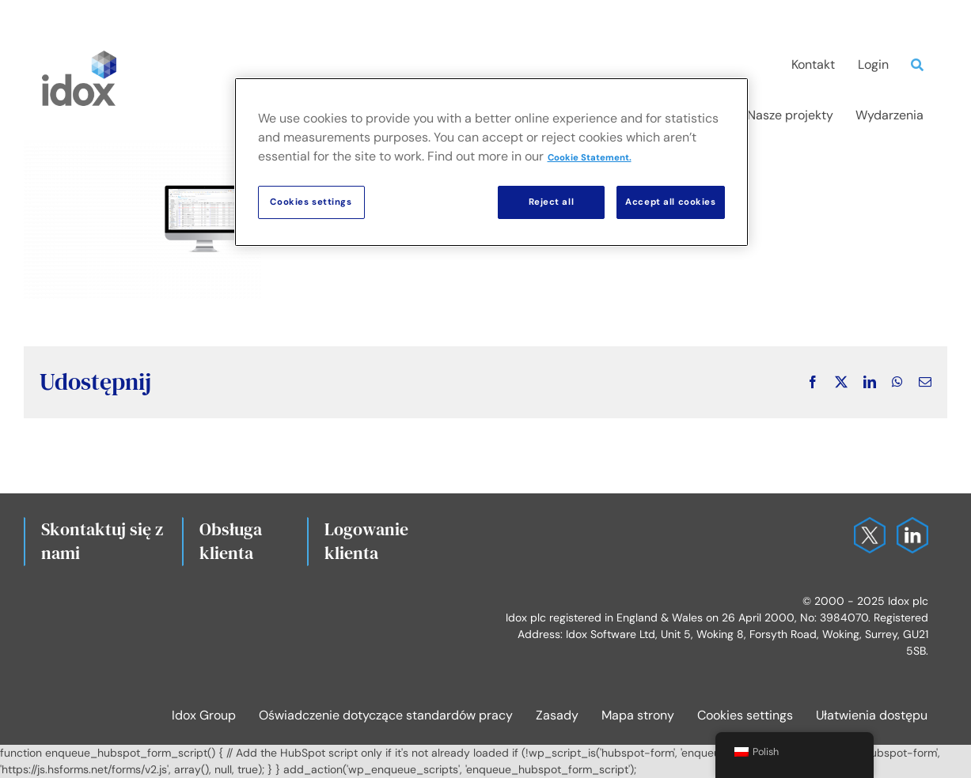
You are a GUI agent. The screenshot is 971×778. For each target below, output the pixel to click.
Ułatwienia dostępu (871, 715)
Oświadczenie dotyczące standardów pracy (386, 715)
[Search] (921, 64)
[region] (491, 162)
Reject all (552, 202)
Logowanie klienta (366, 541)
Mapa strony (637, 715)
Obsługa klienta (230, 541)
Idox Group (204, 715)
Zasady (557, 715)
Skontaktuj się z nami (102, 541)
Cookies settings (745, 715)
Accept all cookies (670, 202)
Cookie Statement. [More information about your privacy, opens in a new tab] (590, 158)
